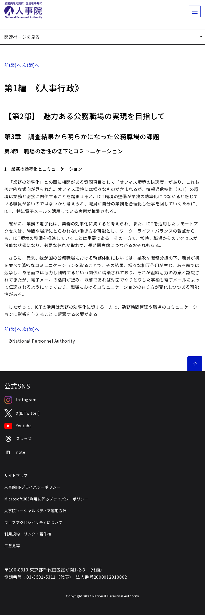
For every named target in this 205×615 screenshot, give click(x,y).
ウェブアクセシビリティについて (33, 522)
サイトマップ (16, 475)
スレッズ (18, 438)
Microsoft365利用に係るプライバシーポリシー (46, 499)
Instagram (20, 400)
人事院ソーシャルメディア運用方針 (35, 510)
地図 (96, 570)
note (14, 452)
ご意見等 (12, 545)
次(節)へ (30, 65)
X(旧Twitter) (22, 413)
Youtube (17, 426)
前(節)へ (12, 65)
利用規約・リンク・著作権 (27, 533)
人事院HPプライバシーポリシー (32, 487)
